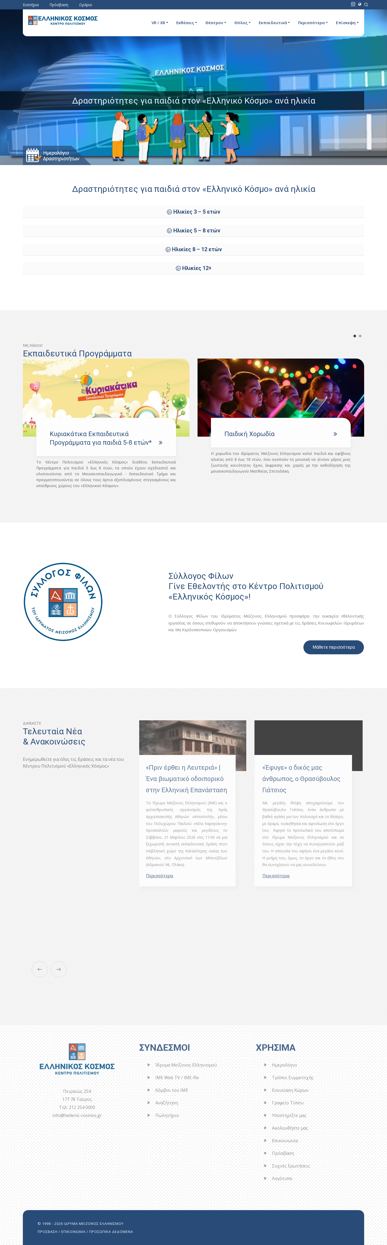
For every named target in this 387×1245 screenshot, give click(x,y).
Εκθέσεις (185, 22)
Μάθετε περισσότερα (334, 647)
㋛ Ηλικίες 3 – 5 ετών (193, 212)
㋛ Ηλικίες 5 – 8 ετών (193, 230)
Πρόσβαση (58, 4)
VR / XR (158, 22)
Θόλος (241, 22)
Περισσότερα (311, 22)
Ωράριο (85, 4)
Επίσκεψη (346, 22)
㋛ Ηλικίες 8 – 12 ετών (193, 249)
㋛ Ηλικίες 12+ (193, 268)
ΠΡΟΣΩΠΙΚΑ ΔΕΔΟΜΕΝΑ (111, 1231)
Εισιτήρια (31, 4)
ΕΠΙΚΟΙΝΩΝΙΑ (73, 1231)
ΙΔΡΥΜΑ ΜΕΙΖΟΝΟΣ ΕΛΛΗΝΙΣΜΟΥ (94, 1223)
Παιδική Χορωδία (249, 434)
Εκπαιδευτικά (273, 22)
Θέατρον (214, 22)
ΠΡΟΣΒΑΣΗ (48, 1231)
